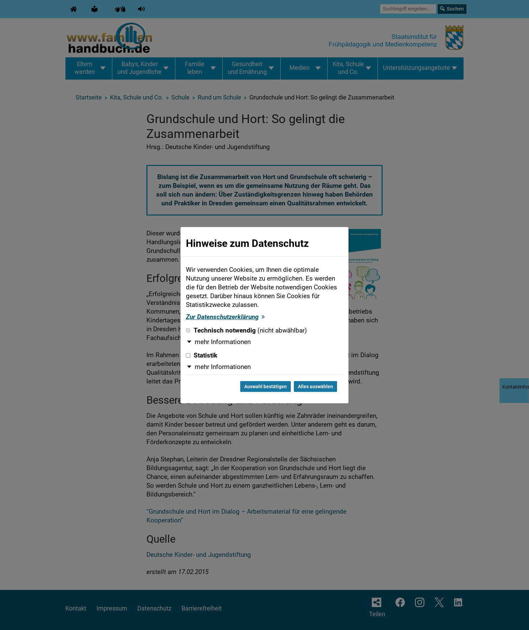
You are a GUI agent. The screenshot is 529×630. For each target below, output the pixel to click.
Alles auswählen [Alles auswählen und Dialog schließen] (315, 386)
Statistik (201, 355)
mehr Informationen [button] (223, 342)
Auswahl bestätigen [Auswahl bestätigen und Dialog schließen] (265, 386)
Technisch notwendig (246, 330)
